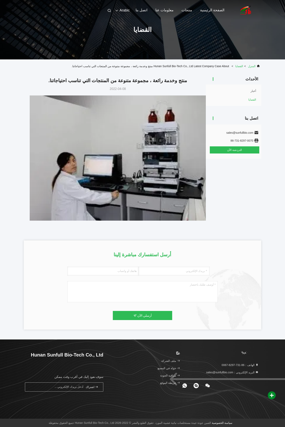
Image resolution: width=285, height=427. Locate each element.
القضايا (239, 66)
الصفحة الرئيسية (212, 10)
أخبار (253, 90)
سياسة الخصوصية (222, 422)
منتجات (186, 10)
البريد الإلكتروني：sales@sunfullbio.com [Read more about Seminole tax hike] (232, 372)
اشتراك (92, 387)
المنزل (252, 66)
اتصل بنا (141, 10)
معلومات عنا (164, 10)
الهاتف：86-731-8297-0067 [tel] (240, 365)
